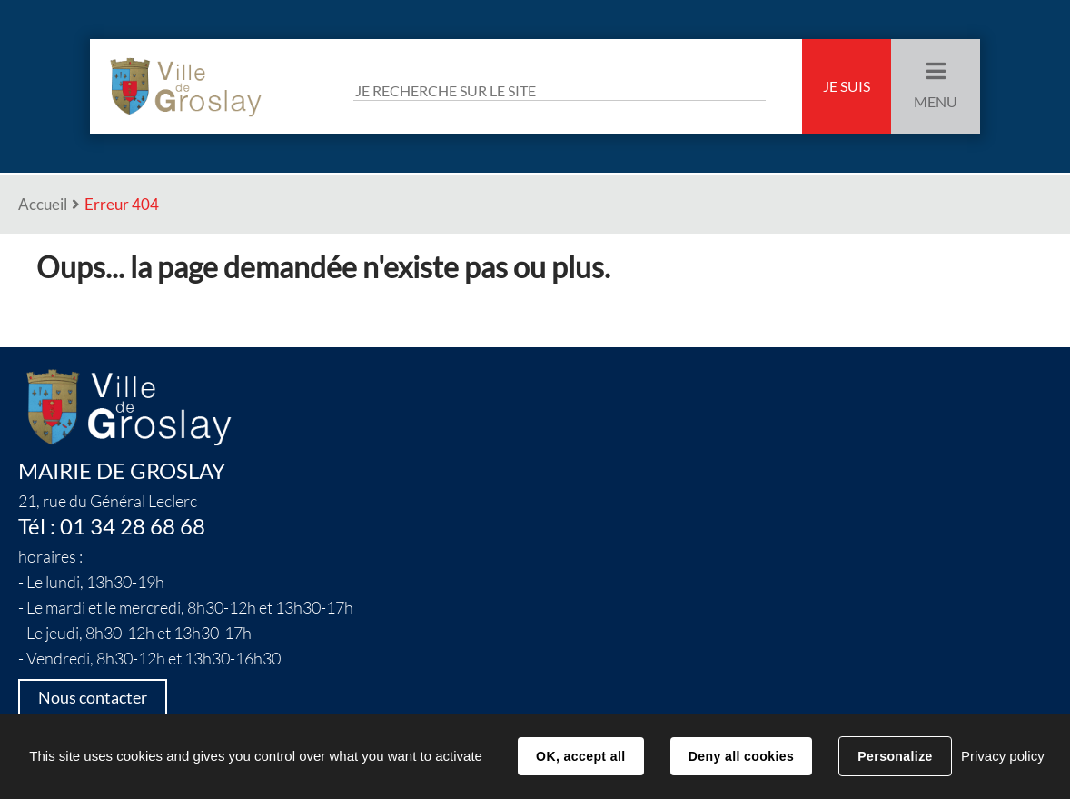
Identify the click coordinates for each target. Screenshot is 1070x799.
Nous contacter (92, 697)
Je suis (846, 86)
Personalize (894, 756)
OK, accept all (580, 756)
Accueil (42, 204)
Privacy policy (1003, 756)
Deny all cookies (741, 756)
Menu (935, 102)
